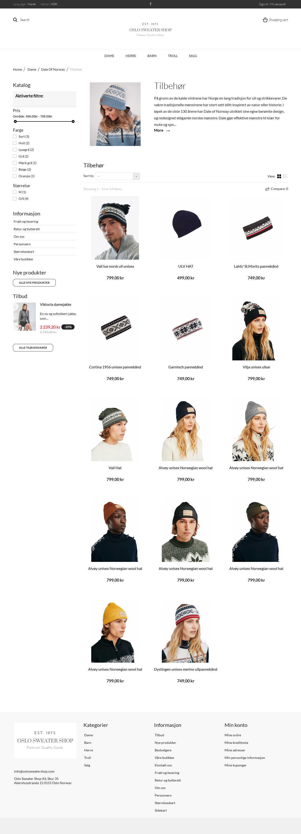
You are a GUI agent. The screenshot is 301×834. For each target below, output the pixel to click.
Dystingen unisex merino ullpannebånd (185, 669)
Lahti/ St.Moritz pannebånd (256, 266)
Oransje (27, 176)
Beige (25, 169)
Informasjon (26, 213)
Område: (19, 116)
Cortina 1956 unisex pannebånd (115, 367)
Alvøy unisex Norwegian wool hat (186, 467)
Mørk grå (27, 163)
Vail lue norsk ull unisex (115, 266)
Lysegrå (26, 150)
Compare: (279, 189)
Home (17, 69)
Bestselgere (162, 750)
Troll (173, 56)
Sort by (88, 176)
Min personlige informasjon (245, 758)
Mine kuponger (236, 765)
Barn (152, 56)
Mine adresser (235, 750)
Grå (23, 156)
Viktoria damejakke (55, 304)
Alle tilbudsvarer (33, 347)
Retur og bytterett (26, 229)
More (158, 130)
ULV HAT (185, 266)
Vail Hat (115, 467)
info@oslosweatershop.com (34, 771)
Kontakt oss (163, 765)
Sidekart (160, 810)
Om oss (18, 236)
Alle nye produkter (34, 282)
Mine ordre (233, 735)
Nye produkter (29, 272)
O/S (23, 199)
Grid (279, 176)
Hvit (24, 143)
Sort (24, 136)
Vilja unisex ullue (256, 367)
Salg (193, 56)
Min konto (236, 725)
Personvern (22, 244)
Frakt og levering (25, 221)
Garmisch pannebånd (185, 367)
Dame (109, 56)
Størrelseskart (23, 252)
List (285, 176)
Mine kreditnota (236, 743)
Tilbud (20, 296)
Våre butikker (23, 259)
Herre (131, 56)
